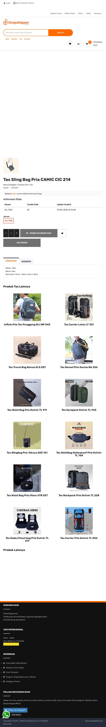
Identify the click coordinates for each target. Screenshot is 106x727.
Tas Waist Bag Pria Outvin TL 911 (27, 409)
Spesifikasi (11, 261)
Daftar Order (70, 13)
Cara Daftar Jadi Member (16, 663)
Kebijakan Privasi (13, 681)
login (14, 194)
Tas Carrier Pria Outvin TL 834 (78, 538)
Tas (20, 39)
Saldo (88, 13)
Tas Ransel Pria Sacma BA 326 (79, 367)
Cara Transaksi (12, 672)
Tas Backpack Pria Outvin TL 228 (79, 495)
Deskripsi (26, 261)
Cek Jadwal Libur (11, 644)
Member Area (56, 13)
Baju (7, 39)
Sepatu (14, 39)
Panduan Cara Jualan (15, 668)
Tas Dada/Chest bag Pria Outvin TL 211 (27, 539)
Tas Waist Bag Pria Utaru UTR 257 (27, 495)
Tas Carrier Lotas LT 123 (79, 324)
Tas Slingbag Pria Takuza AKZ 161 (27, 452)
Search (60, 32)
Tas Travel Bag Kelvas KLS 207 (27, 367)
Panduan (97, 13)
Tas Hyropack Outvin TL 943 (79, 409)
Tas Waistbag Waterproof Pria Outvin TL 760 (78, 454)
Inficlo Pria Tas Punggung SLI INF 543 (27, 324)
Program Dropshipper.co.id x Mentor (21, 677)
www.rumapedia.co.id (94, 721)
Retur (80, 13)
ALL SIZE (8, 221)
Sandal (27, 39)
